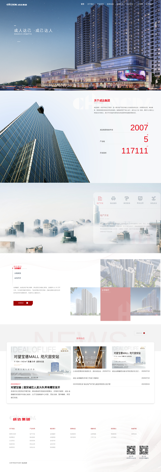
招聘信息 (134, 434)
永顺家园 (52, 437)
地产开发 (32, 434)
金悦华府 (52, 444)
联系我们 (149, 4)
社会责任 (129, 4)
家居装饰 (32, 440)
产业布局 (100, 4)
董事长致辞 (12, 434)
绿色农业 (32, 447)
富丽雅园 (52, 447)
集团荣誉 (12, 447)
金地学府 (52, 440)
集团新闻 (73, 434)
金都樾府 (52, 434)
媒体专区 (120, 4)
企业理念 (12, 440)
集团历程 (12, 444)
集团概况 (12, 437)
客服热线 (113, 434)
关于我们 (90, 4)
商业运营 (32, 444)
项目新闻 (73, 437)
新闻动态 (110, 4)
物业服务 (32, 437)
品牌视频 (93, 434)
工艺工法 (93, 437)
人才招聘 (139, 4)
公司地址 (113, 437)
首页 (82, 4)
